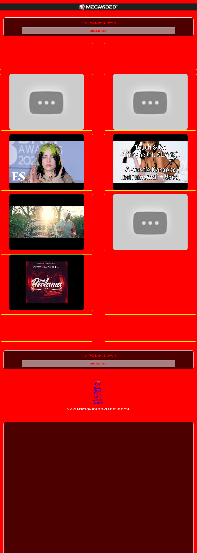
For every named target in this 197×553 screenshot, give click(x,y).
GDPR (98, 396)
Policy (97, 393)
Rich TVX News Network (98, 23)
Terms (98, 390)
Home (97, 384)
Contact (97, 399)
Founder (97, 402)
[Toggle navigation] (98, 381)
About (97, 387)
